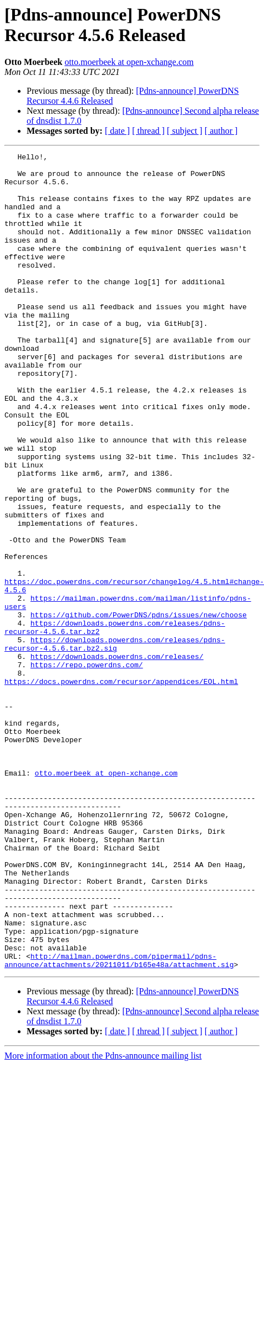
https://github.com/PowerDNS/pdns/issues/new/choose (139, 708)
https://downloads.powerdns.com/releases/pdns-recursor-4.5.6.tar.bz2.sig (114, 743)
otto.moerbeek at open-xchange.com (129, 62)
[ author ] (221, 130)
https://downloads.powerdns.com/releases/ (117, 758)
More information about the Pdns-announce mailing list (103, 1219)
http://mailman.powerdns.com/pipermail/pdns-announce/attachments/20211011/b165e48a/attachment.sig (118, 1122)
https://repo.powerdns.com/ (87, 768)
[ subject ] (184, 130)
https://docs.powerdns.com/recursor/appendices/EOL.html (121, 788)
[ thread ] (148, 130)
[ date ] (117, 130)
